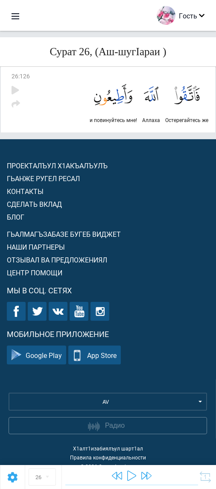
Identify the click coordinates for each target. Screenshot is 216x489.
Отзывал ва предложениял (57, 259)
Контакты (25, 191)
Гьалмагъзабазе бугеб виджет (64, 234)
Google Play (36, 355)
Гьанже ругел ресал (43, 178)
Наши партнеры (36, 246)
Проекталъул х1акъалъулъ (57, 165)
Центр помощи (34, 272)
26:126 (21, 76)
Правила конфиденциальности (108, 457)
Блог (15, 216)
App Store (95, 355)
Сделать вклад (34, 204)
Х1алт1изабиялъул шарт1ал (108, 448)
